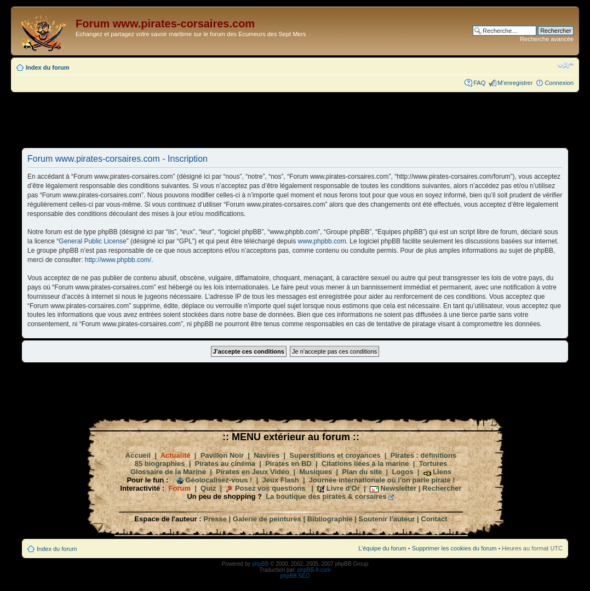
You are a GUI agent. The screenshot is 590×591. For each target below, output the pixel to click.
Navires (266, 455)
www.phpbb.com (322, 241)
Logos (402, 472)
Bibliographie (330, 519)
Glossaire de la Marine (168, 472)
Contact (434, 519)
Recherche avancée (547, 39)
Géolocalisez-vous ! (218, 480)
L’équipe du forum (382, 548)
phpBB (260, 564)
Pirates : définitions (424, 455)
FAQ (479, 82)
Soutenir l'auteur (387, 519)
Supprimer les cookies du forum (454, 548)
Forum (180, 488)
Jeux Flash (280, 480)
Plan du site (362, 472)
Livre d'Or (343, 488)
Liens (442, 472)
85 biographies (160, 463)
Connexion (559, 82)
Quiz (208, 488)
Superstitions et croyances (334, 455)
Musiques (315, 472)
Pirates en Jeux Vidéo (252, 472)
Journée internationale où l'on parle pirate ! (382, 480)
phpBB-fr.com (314, 570)
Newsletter (398, 488)
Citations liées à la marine (365, 463)
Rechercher (442, 488)
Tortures (433, 463)
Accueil (138, 455)
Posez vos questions (270, 488)
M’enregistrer (514, 82)
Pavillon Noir (222, 455)
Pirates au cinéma (225, 463)
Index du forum (47, 67)
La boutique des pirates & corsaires (326, 496)
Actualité (176, 455)
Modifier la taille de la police (566, 65)
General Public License (92, 241)
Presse (215, 519)
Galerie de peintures (267, 519)
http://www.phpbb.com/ (118, 260)
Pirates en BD (288, 463)
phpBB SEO (295, 576)
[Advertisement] (295, 119)
